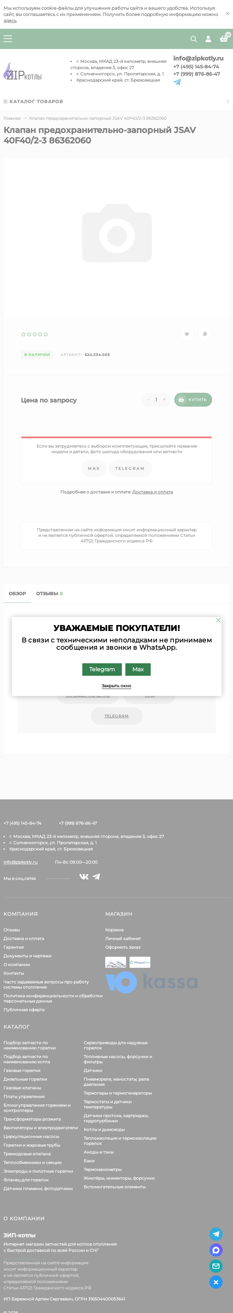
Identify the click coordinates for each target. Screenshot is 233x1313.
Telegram (102, 669)
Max (138, 669)
